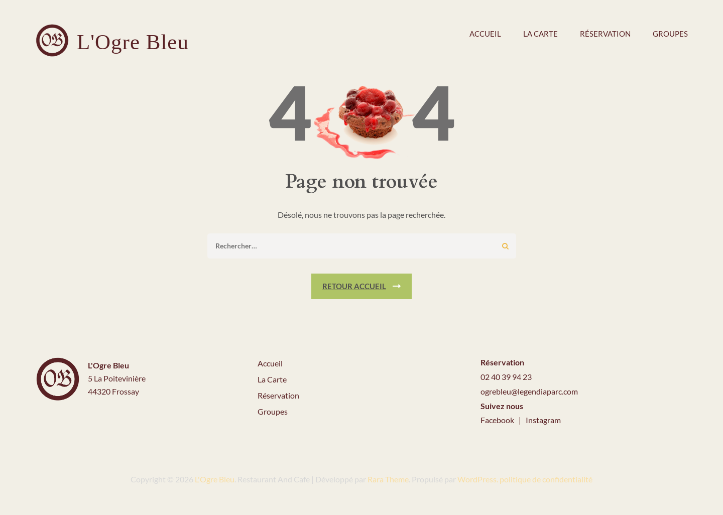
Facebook (498, 420)
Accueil (485, 33)
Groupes (670, 33)
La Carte (272, 379)
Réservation (605, 33)
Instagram (543, 420)
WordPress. (477, 479)
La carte (540, 33)
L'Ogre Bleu (133, 42)
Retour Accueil (354, 286)
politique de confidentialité (546, 479)
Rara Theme (388, 479)
